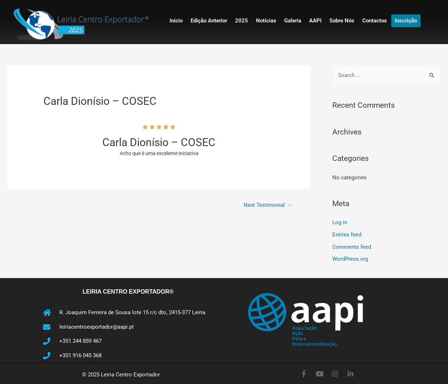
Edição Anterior (209, 20)
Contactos (374, 20)
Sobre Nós (341, 20)
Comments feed (351, 247)
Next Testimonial (268, 205)
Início (176, 20)
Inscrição (406, 20)
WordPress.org (350, 259)
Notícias (266, 20)
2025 (241, 20)
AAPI (315, 20)
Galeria (292, 20)
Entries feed (346, 234)
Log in (339, 222)
